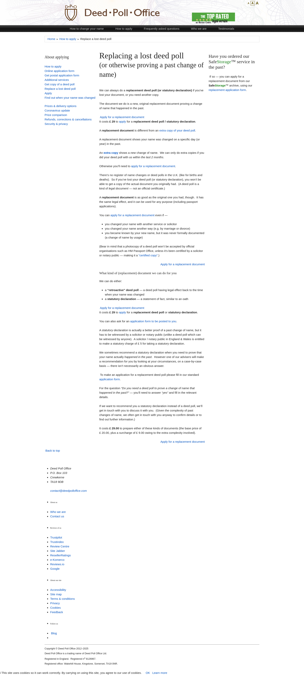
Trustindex (57, 542)
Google (55, 568)
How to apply (123, 28)
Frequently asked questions (161, 28)
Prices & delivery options (60, 106)
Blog (54, 633)
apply (122, 121)
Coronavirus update (57, 110)
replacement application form (227, 90)
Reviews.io (57, 564)
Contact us (57, 516)
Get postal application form (62, 75)
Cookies (55, 607)
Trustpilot (56, 537)
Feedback (56, 612)
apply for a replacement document (153, 166)
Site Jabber (57, 550)
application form (109, 379)
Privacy (55, 603)
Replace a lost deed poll (60, 88)
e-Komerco (57, 559)
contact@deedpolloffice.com (68, 490)
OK (148, 672)
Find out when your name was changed (70, 97)
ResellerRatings (60, 555)
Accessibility (58, 589)
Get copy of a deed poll (59, 84)
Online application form (59, 71)
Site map (56, 594)
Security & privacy (56, 123)
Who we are (198, 28)
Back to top (52, 450)
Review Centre (59, 546)
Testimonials (226, 28)
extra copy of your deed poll (177, 130)
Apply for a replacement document (121, 117)
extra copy (111, 152)
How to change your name (87, 28)
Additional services (57, 79)
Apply (48, 93)
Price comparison (56, 115)
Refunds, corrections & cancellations (68, 119)
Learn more (159, 672)
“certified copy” (148, 255)
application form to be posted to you (153, 321)
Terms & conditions (62, 598)
